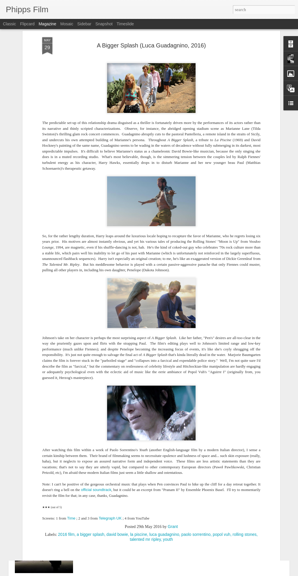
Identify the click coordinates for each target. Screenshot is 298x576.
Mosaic (66, 24)
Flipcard (27, 24)
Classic (9, 24)
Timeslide (125, 24)
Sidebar (84, 24)
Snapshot (104, 24)
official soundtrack (96, 435)
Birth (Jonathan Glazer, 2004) (120, 517)
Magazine (47, 24)
